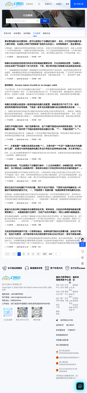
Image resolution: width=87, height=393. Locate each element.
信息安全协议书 (75, 307)
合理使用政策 (75, 299)
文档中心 (48, 4)
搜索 (45, 21)
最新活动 (46, 33)
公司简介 (70, 288)
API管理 (58, 299)
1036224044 (16, 300)
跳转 (50, 254)
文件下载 (66, 299)
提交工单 (58, 306)
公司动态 (70, 302)
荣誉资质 (70, 308)
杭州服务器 (60, 330)
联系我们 (70, 295)
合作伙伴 (62, 286)
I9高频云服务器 (62, 340)
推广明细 (62, 299)
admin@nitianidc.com (21, 297)
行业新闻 (36, 33)
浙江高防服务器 (62, 345)
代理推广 (62, 292)
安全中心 (58, 286)
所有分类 (7, 33)
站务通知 (17, 33)
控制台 (59, 4)
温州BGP (60, 325)
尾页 (44, 254)
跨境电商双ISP (62, 335)
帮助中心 (66, 292)
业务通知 (27, 33)
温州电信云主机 (66, 320)
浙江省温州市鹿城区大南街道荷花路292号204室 (30, 303)
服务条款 (58, 312)
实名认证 (58, 292)
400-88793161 (17, 294)
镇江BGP (70, 325)
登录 (67, 4)
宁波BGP (71, 330)
